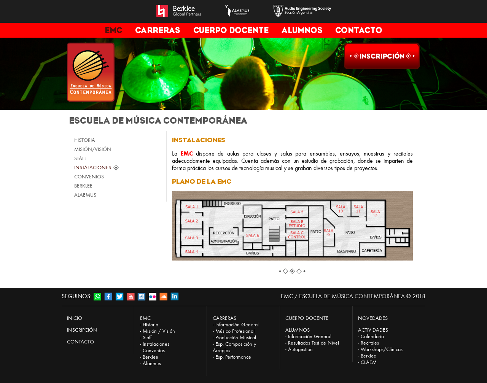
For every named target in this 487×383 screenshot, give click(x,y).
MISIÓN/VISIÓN (92, 149)
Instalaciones (156, 344)
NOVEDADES (373, 318)
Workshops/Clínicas (382, 349)
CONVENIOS (89, 176)
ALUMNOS (302, 30)
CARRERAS (157, 30)
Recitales (370, 343)
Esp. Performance (233, 357)
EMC (113, 30)
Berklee (150, 357)
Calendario (372, 336)
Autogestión (300, 349)
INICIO (74, 318)
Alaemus (152, 363)
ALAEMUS (85, 195)
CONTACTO (358, 30)
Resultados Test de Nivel (313, 343)
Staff (147, 337)
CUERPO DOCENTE (231, 30)
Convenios (154, 350)
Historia (150, 324)
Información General (237, 324)
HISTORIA (84, 140)
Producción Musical (235, 337)
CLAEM (369, 362)
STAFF (80, 158)
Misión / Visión (159, 331)
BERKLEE (83, 186)
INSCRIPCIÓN (82, 330)
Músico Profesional (235, 331)
